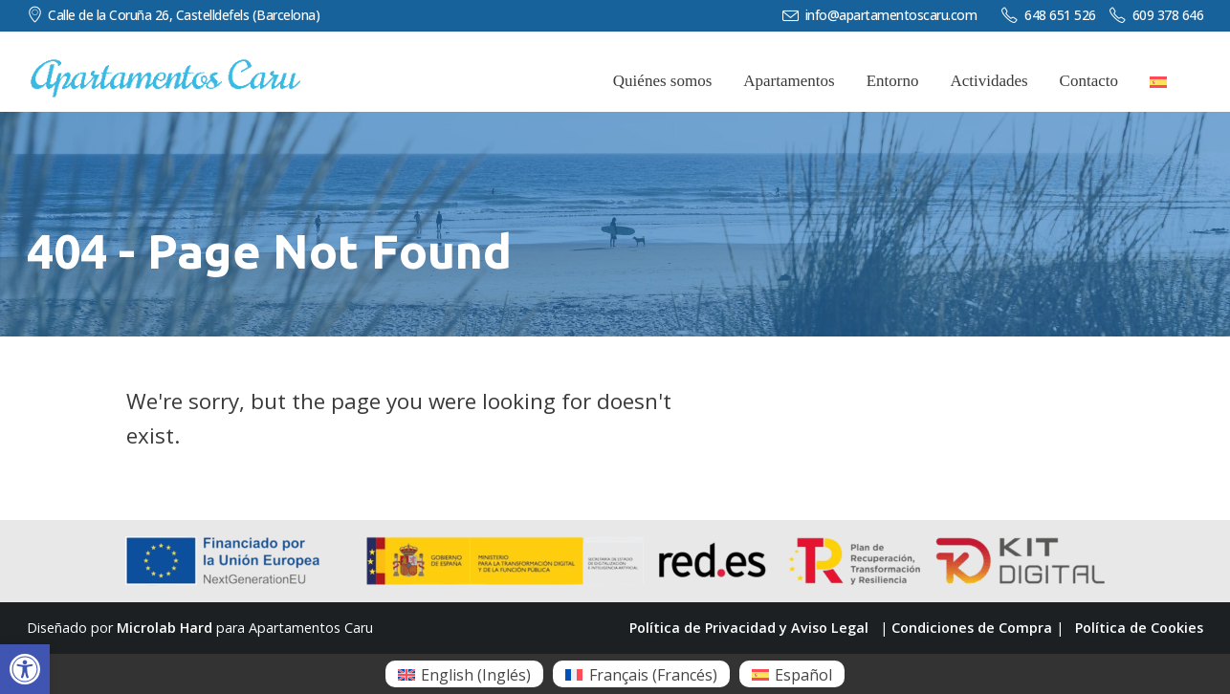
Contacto (1089, 81)
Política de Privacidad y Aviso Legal (748, 627)
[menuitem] (464, 674)
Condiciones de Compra (971, 627)
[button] (25, 669)
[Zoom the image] (165, 67)
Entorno (893, 81)
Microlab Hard (164, 627)
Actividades (988, 81)
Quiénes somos (662, 81)
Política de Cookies (1139, 627)
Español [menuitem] (803, 674)
